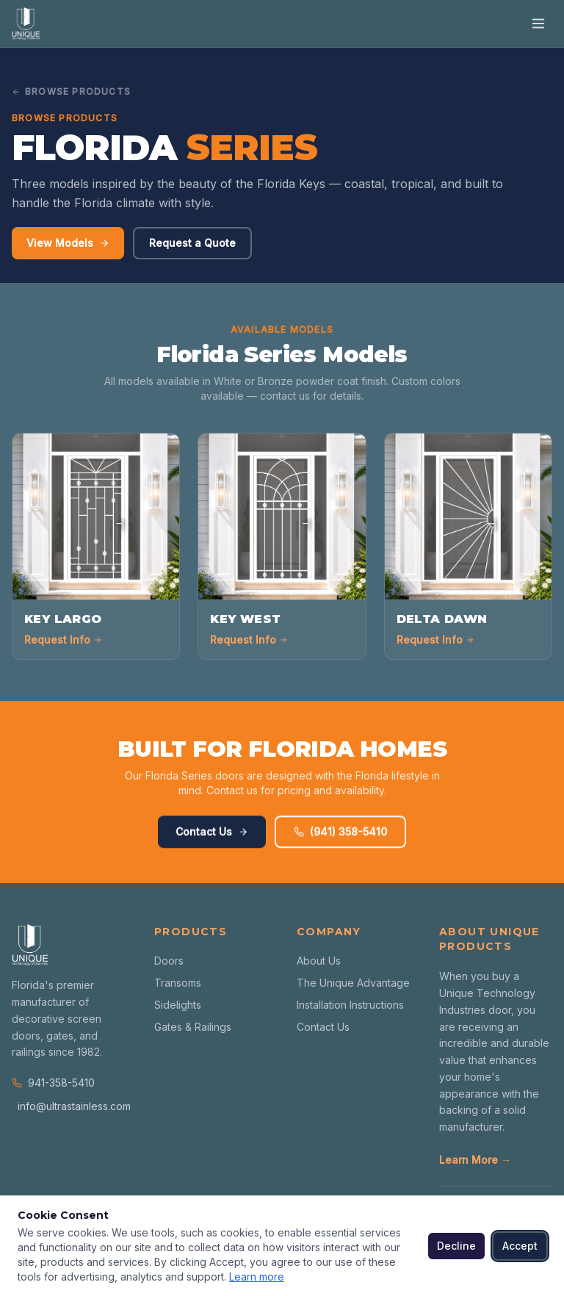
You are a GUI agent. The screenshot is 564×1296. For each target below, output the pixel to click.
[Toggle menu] (538, 23)
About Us (319, 960)
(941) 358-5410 (340, 837)
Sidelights (177, 1004)
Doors (169, 960)
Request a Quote (192, 243)
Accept (520, 1245)
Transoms (177, 982)
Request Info (63, 639)
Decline (456, 1245)
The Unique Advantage (353, 982)
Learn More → (475, 1159)
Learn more (256, 1276)
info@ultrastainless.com (71, 1106)
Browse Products (71, 91)
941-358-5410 (53, 1082)
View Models (67, 243)
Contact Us (212, 837)
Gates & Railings (192, 1026)
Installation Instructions (350, 1004)
